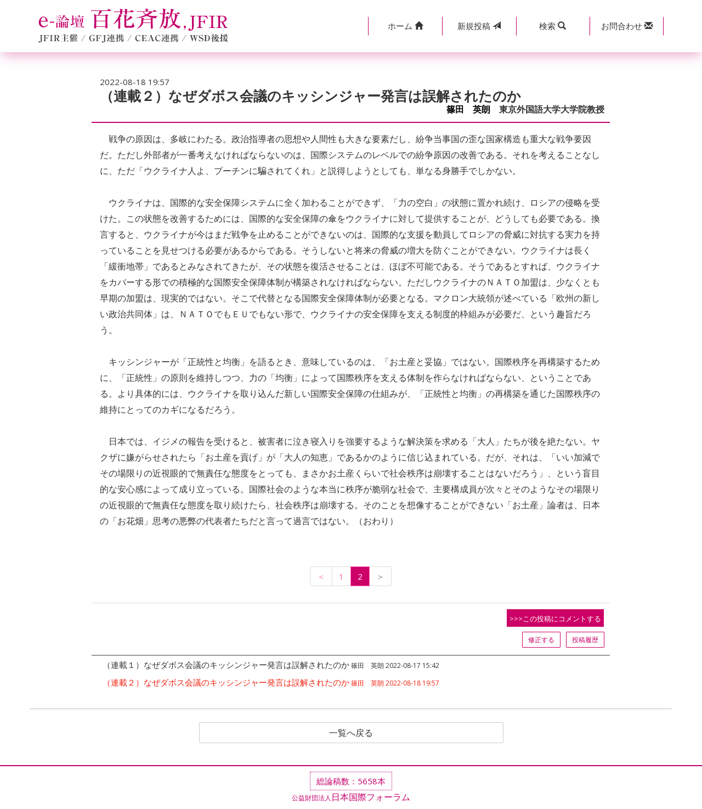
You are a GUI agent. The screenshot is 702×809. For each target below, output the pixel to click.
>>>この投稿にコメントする (555, 618)
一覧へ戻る (351, 733)
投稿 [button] (479, 25)
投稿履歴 (585, 639)
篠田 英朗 (468, 109)
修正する (541, 639)
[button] (405, 26)
